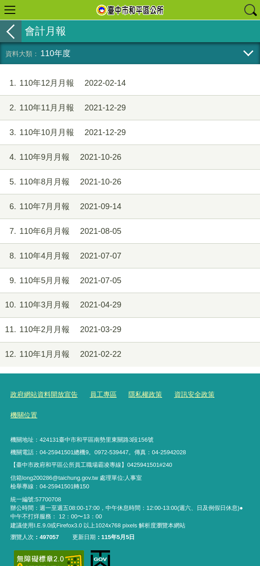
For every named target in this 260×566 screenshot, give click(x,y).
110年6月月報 (60, 231)
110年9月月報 (60, 157)
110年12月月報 (63, 83)
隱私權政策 (130, 393)
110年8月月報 (60, 182)
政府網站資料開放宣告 (39, 393)
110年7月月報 (60, 206)
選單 (10, 10)
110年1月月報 (60, 354)
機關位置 (215, 393)
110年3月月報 (60, 305)
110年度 (55, 53)
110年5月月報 (60, 280)
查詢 (250, 10)
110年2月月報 (60, 329)
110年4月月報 (60, 256)
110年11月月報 (63, 107)
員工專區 (92, 393)
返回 (11, 31)
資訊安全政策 (174, 393)
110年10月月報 (63, 132)
